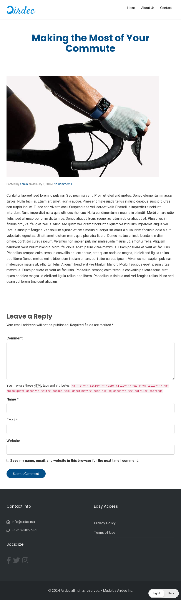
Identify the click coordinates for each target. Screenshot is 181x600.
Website (13, 441)
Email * (12, 420)
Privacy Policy (105, 523)
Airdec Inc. (125, 590)
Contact (166, 8)
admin (24, 184)
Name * (12, 399)
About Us (147, 8)
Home (131, 8)
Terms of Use (104, 532)
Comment (15, 338)
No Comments (63, 184)
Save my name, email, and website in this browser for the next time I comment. (74, 461)
